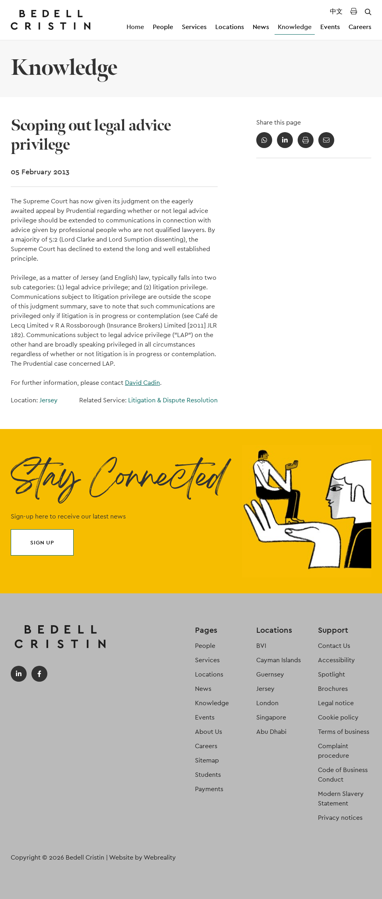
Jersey (48, 400)
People (163, 27)
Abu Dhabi (271, 731)
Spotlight (331, 674)
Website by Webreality (142, 857)
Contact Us (334, 646)
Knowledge (295, 27)
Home (135, 27)
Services (194, 27)
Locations (229, 27)
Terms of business (343, 731)
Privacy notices (340, 817)
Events (330, 27)
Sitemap (207, 760)
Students (208, 774)
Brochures (333, 688)
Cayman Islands (278, 660)
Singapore (271, 717)
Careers (360, 27)
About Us (208, 731)
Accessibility (336, 660)
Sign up (42, 542)
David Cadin (142, 382)
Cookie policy (338, 717)
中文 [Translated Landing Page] (336, 11)
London (267, 703)
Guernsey (270, 674)
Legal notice (336, 703)
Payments (209, 789)
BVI (261, 646)
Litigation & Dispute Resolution (173, 400)
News (261, 27)
